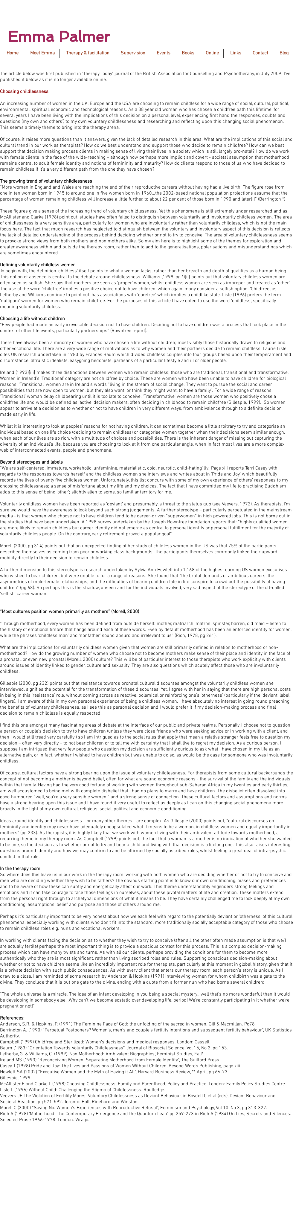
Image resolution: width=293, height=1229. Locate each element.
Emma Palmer (59, 36)
